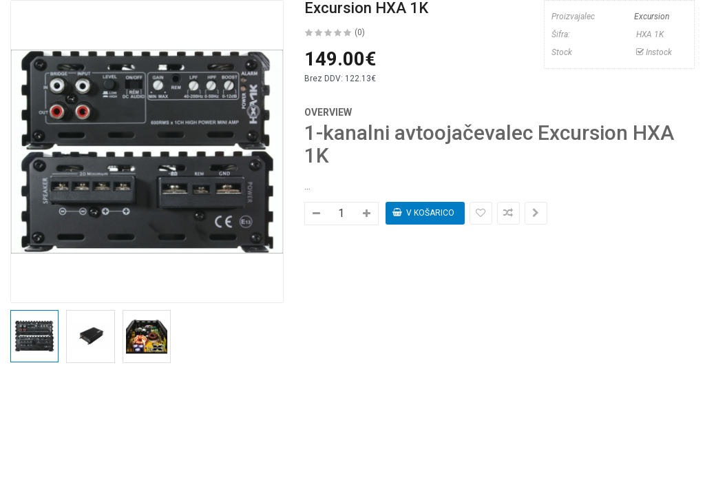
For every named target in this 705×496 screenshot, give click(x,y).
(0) (360, 32)
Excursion (651, 16)
